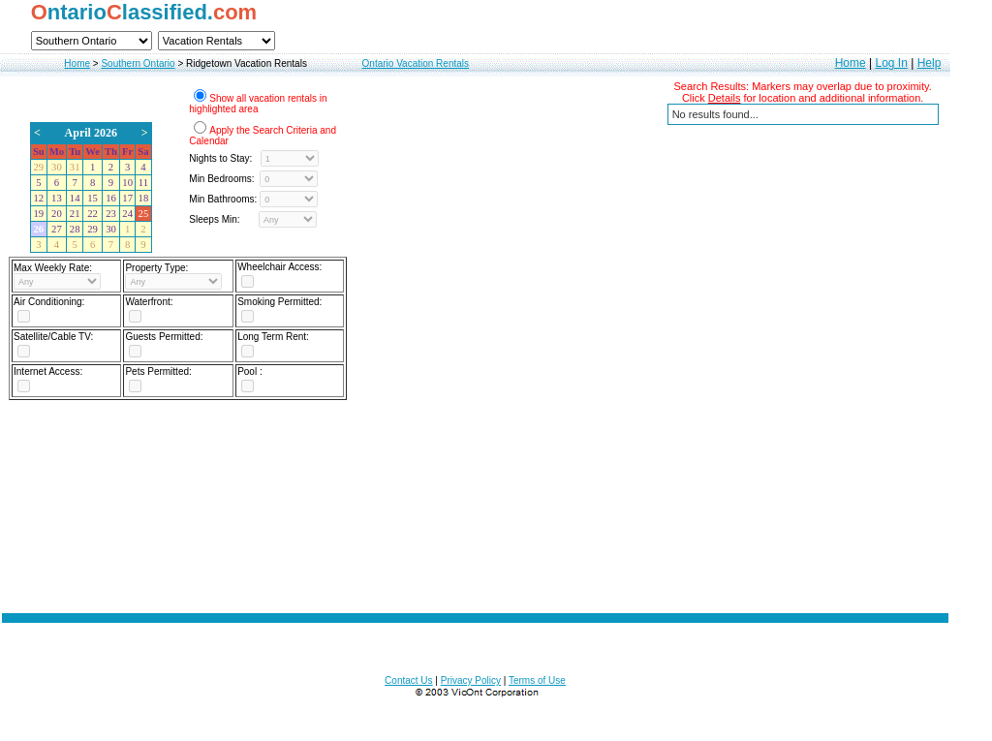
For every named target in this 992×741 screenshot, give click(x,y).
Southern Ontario (137, 63)
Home (77, 63)
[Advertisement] (475, 500)
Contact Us (408, 680)
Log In (891, 63)
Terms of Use (537, 680)
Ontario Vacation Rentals (415, 63)
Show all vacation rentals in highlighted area (257, 103)
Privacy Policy (471, 680)
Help (929, 63)
